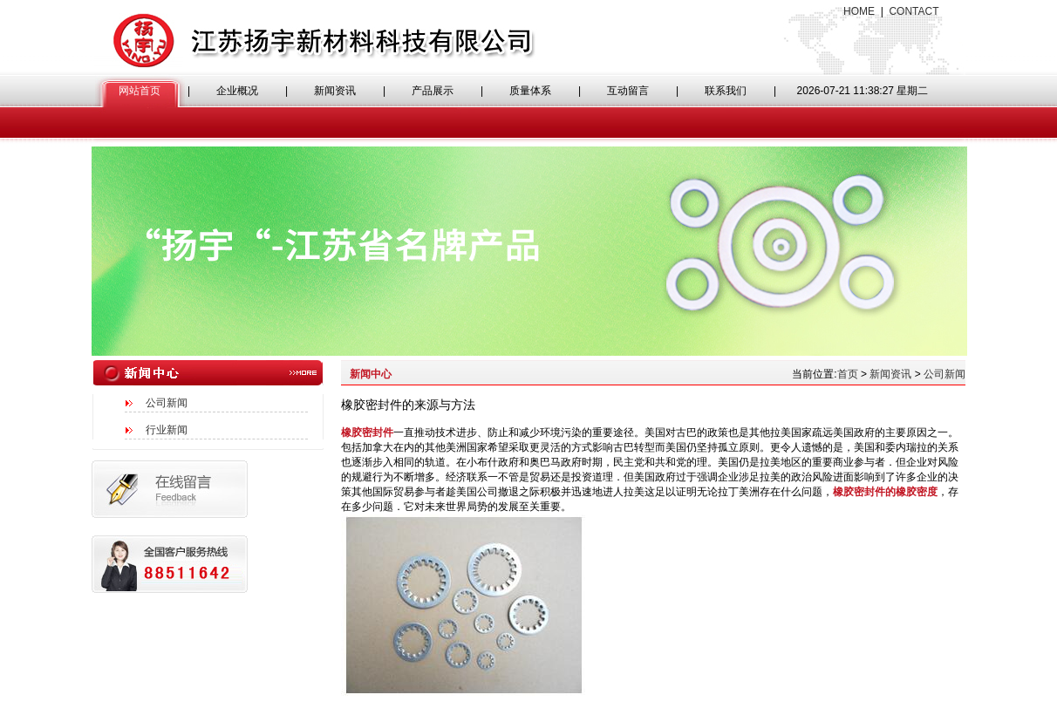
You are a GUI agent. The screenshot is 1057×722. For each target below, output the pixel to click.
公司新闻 (167, 403)
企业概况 (237, 91)
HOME (859, 11)
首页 (847, 374)
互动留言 (628, 91)
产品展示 (432, 91)
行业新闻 (167, 430)
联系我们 (726, 91)
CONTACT (913, 11)
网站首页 (139, 91)
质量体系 (530, 91)
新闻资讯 (335, 91)
